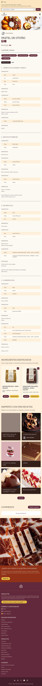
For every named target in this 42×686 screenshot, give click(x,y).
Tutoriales (3, 673)
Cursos (2, 667)
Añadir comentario (34, 507)
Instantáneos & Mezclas (6, 656)
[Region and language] (18, 9)
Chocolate (3, 641)
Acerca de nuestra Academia (7, 665)
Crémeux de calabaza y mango (9, 55)
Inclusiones (3, 650)
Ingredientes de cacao (6, 643)
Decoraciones (4, 652)
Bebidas (3, 658)
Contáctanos (4, 630)
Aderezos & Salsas (5, 654)
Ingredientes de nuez (6, 645)
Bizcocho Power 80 (23, 55)
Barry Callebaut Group (6, 628)
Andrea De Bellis (30, 437)
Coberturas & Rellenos (6, 648)
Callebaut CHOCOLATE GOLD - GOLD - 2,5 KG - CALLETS (25, 252)
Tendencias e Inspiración (6, 622)
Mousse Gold (33, 55)
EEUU (13, 62)
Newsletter (3, 633)
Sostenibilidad (4, 624)
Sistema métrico (6, 62)
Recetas (3, 619)
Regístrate (5, 578)
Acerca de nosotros (5, 626)
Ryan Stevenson (9, 33)
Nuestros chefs (4, 671)
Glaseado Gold (6, 58)
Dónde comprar (4, 635)
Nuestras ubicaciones (6, 669)
